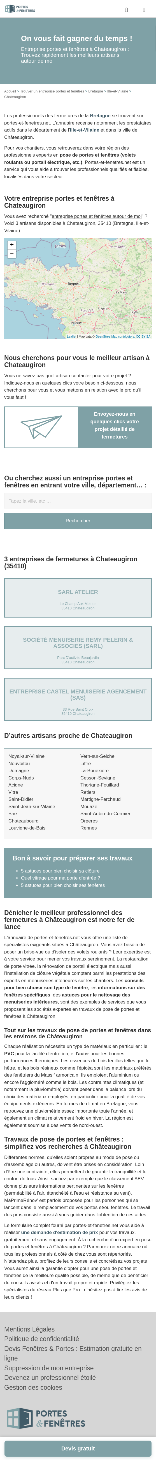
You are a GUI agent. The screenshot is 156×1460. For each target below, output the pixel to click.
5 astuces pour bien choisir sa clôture (60, 871)
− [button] (12, 254)
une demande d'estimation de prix (59, 1232)
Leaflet (71, 336)
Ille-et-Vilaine (117, 91)
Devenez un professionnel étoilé (50, 1377)
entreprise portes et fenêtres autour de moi (97, 216)
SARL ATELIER (78, 592)
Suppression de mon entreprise (49, 1368)
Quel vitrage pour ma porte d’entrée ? (60, 878)
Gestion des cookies (33, 1387)
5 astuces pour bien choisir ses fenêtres (63, 885)
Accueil (10, 91)
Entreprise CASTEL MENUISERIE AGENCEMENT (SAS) (77, 694)
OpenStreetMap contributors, (116, 336)
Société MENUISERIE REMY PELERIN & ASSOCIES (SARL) (78, 643)
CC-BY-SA (143, 336)
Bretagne (95, 91)
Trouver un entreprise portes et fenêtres (52, 91)
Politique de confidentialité (41, 1339)
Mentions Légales (29, 1329)
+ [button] (12, 245)
